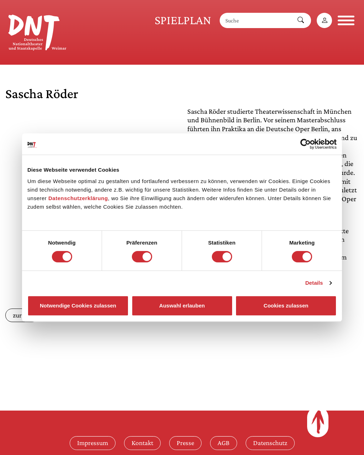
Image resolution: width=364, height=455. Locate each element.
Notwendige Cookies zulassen (78, 306)
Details (314, 283)
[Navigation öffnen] (346, 20)
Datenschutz (270, 442)
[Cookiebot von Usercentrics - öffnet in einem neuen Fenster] (305, 144)
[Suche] (255, 20)
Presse (185, 442)
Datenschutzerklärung (78, 198)
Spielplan (183, 20)
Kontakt (142, 442)
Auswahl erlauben (182, 306)
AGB (224, 442)
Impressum (92, 442)
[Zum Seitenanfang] (317, 422)
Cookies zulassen (286, 306)
